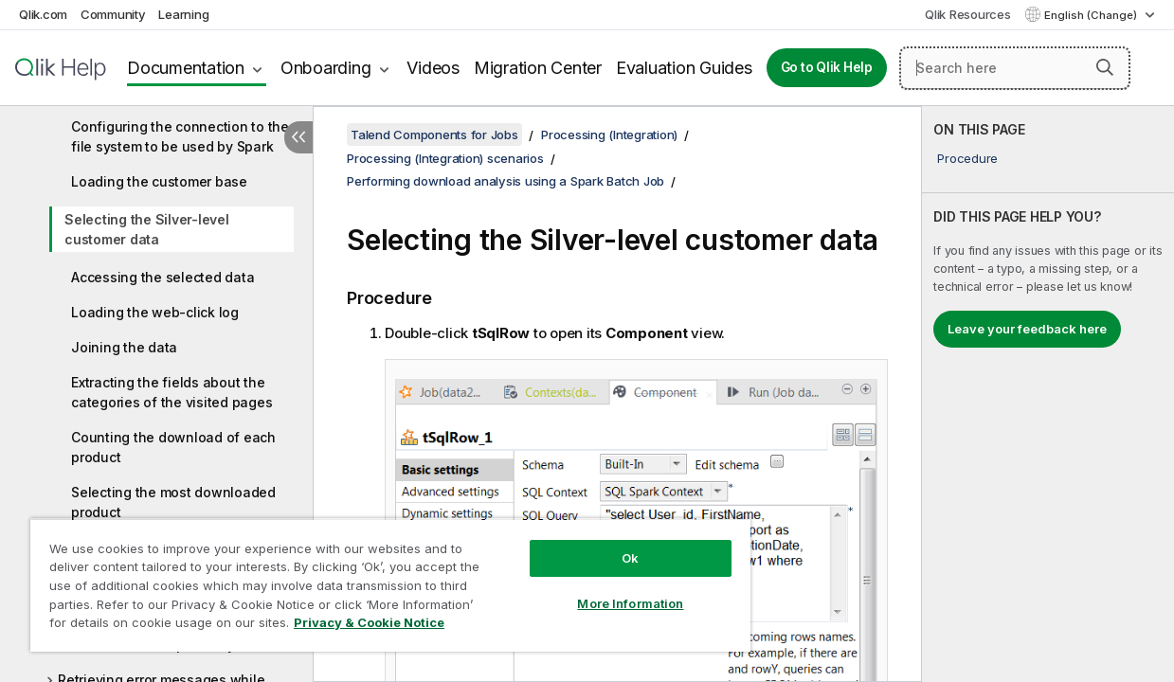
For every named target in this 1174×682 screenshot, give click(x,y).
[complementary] (1048, 394)
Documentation (185, 68)
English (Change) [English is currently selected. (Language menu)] (1092, 15)
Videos (433, 68)
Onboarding (325, 68)
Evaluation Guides (684, 68)
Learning (183, 14)
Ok (596, 543)
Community (113, 14)
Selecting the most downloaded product (173, 502)
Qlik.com (43, 14)
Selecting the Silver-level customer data (146, 229)
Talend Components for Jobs (434, 134)
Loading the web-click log (155, 312)
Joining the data (124, 347)
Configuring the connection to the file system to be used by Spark (180, 136)
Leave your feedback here (1027, 328)
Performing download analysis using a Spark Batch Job (505, 180)
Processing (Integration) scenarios (445, 158)
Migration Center (538, 68)
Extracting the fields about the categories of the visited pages (171, 392)
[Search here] (1015, 68)
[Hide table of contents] (298, 137)
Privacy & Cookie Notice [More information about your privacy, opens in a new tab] (159, 626)
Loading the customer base (159, 181)
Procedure (967, 158)
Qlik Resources (968, 14)
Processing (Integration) (609, 134)
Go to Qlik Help (827, 67)
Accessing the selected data (162, 277)
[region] (371, 578)
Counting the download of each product (173, 447)
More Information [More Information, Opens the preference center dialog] (597, 589)
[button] (1105, 67)
